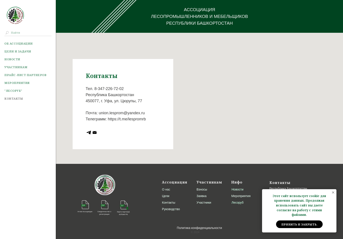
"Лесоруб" (13, 91)
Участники (204, 202)
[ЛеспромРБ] (94, 132)
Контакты (13, 98)
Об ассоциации (18, 43)
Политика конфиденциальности (199, 228)
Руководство (171, 209)
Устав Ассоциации (84, 212)
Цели (166, 196)
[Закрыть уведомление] (333, 192)
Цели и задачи (17, 51)
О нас (166, 189)
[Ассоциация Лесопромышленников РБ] (88, 132)
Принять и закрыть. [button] (299, 224)
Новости (12, 59)
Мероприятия (17, 83)
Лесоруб (238, 202)
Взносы (202, 189)
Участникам (15, 67)
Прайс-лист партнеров (25, 75)
